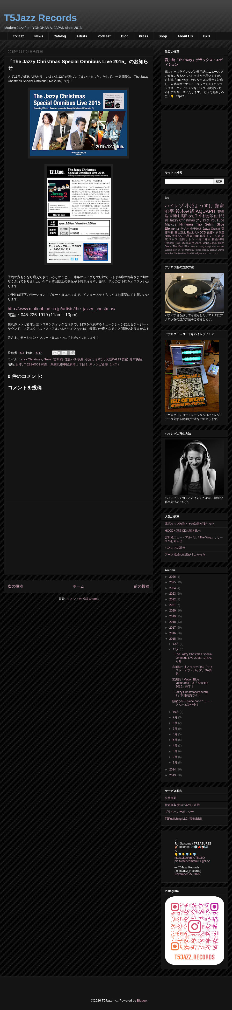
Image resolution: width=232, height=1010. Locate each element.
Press (143, 36)
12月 (176, 644)
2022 (173, 599)
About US (185, 36)
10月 (176, 712)
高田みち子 (189, 216)
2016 (173, 633)
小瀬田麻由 (203, 239)
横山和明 (218, 239)
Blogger (142, 1000)
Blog (125, 36)
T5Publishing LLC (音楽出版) (183, 818)
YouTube (217, 220)
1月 (175, 762)
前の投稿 (141, 586)
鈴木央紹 (136, 359)
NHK (168, 236)
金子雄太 (196, 228)
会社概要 (170, 798)
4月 (175, 745)
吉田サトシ (187, 239)
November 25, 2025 (187, 874)
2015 (173, 638)
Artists (81, 36)
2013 (173, 775)
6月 (175, 734)
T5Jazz (18, 36)
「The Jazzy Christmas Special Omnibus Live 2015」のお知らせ (192, 658)
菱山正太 (180, 232)
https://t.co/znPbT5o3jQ (189, 857)
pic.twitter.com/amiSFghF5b (192, 861)
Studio (198, 236)
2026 (173, 576)
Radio (190, 232)
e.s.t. (205, 253)
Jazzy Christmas (30, 359)
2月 (175, 757)
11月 (176, 649)
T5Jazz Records (40, 18)
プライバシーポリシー (179, 811)
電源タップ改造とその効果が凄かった (189, 523)
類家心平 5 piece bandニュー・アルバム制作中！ (192, 703)
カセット (213, 253)
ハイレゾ (174, 205)
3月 (175, 751)
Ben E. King (197, 246)
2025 (173, 582)
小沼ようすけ (94, 359)
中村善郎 (206, 216)
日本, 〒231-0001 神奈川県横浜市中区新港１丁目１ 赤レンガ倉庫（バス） (68, 364)
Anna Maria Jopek (206, 242)
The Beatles (180, 253)
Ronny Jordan (209, 249)
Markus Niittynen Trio (183, 224)
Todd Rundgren (195, 253)
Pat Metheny (187, 249)
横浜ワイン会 (211, 236)
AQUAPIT (206, 211)
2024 (173, 588)
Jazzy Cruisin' (212, 228)
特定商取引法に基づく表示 (182, 805)
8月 (175, 723)
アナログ (203, 220)
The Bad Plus (181, 246)
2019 (173, 616)
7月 (175, 728)
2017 (173, 627)
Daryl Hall (210, 246)
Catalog (60, 36)
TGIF (178, 242)
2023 (173, 593)
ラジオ (184, 228)
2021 (173, 605)
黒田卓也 (188, 242)
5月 (175, 740)
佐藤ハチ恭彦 (74, 359)
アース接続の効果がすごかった (185, 554)
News (38, 36)
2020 (173, 610)
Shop (163, 36)
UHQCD (200, 232)
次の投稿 (15, 586)
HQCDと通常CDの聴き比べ (183, 530)
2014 (173, 769)
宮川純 (58, 359)
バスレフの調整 (175, 548)
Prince (198, 249)
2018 (173, 622)
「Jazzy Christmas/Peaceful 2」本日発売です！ (190, 693)
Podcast (103, 36)
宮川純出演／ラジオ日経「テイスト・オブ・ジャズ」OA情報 (192, 670)
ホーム (78, 586)
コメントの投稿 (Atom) (82, 599)
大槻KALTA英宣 (117, 359)
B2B (206, 36)
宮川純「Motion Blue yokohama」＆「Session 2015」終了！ (190, 683)
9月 (175, 717)
